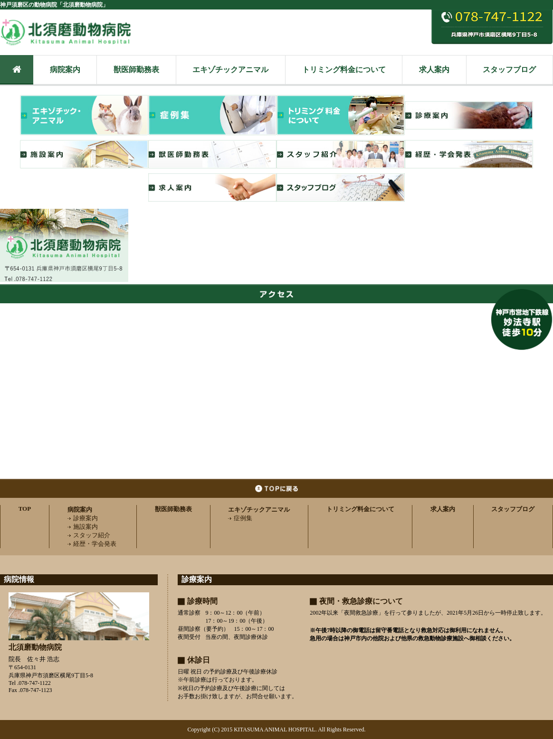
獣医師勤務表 (136, 69)
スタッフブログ (509, 69)
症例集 (240, 518)
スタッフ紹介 (88, 535)
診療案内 (82, 518)
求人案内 (434, 69)
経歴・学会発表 (91, 543)
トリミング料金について (344, 69)
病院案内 (65, 69)
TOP (25, 508)
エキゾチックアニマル (230, 69)
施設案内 (82, 526)
